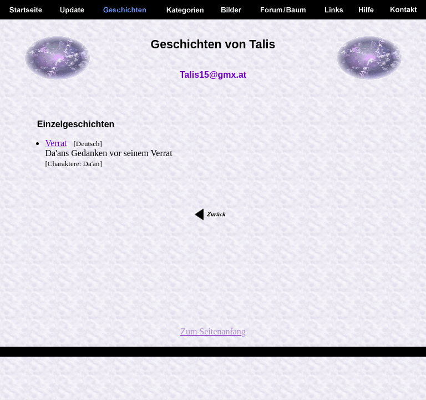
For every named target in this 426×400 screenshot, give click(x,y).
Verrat (56, 143)
